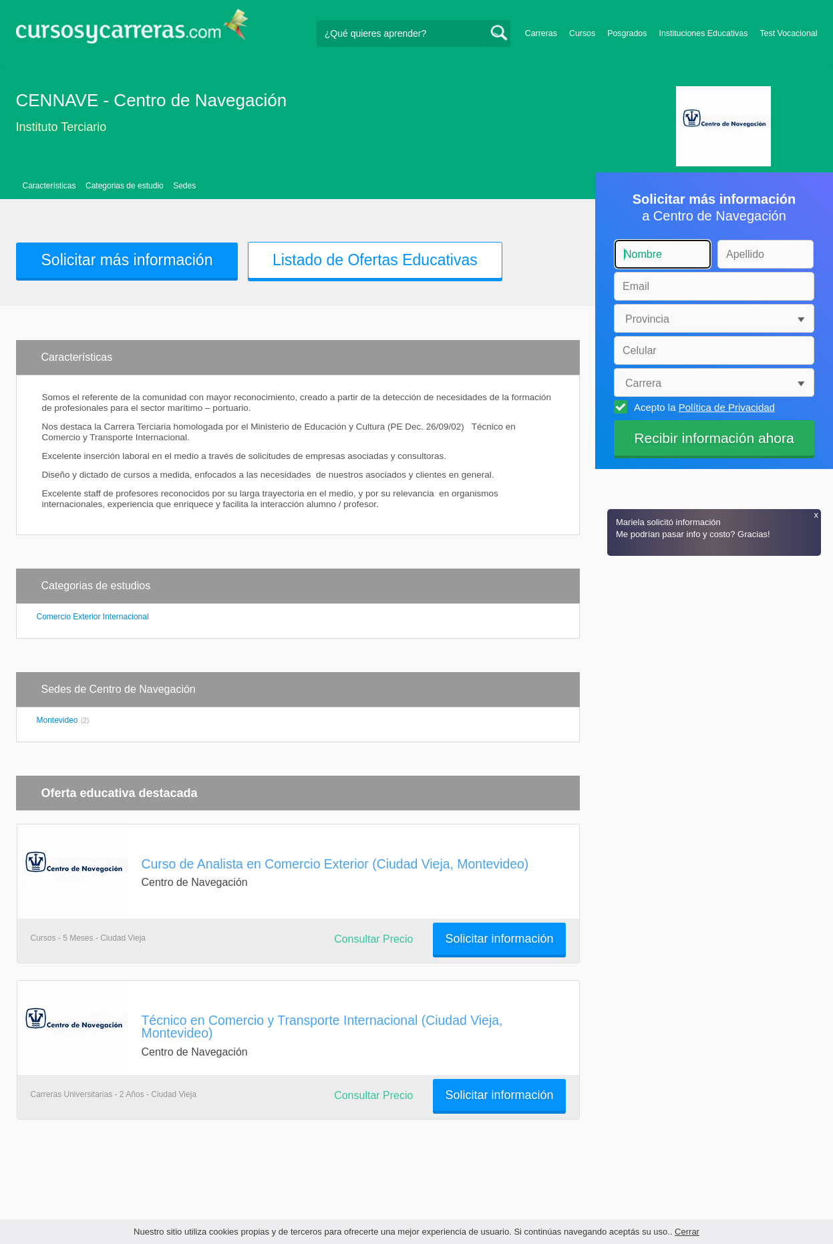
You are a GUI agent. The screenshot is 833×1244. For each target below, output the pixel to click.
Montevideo (57, 720)
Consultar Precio (373, 939)
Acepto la (702, 407)
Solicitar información (499, 938)
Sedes (184, 185)
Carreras (541, 33)
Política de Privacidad (727, 407)
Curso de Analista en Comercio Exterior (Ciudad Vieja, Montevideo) (335, 864)
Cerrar (687, 1232)
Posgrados (627, 33)
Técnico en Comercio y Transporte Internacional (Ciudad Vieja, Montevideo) (322, 1026)
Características (49, 185)
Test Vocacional (788, 33)
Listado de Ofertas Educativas (375, 260)
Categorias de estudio (125, 185)
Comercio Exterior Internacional (93, 616)
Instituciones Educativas (703, 33)
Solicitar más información (127, 260)
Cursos (582, 33)
